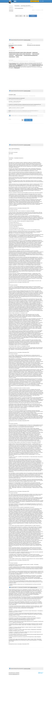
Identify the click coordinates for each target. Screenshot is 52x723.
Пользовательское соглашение (14, 672)
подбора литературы (33, 587)
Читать (33, 15)
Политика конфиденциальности (14, 674)
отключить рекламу (27, 39)
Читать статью (28, 120)
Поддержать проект (35, 1)
